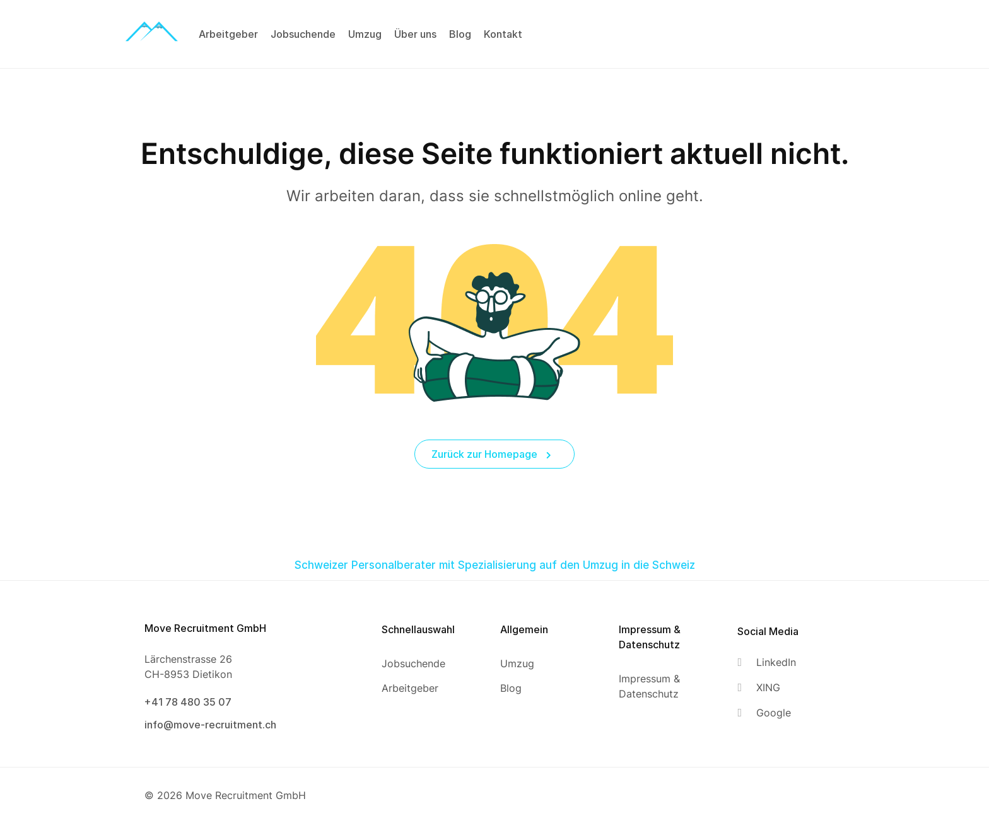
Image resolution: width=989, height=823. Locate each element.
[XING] (766, 687)
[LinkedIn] (766, 662)
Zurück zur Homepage (491, 454)
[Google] (766, 713)
